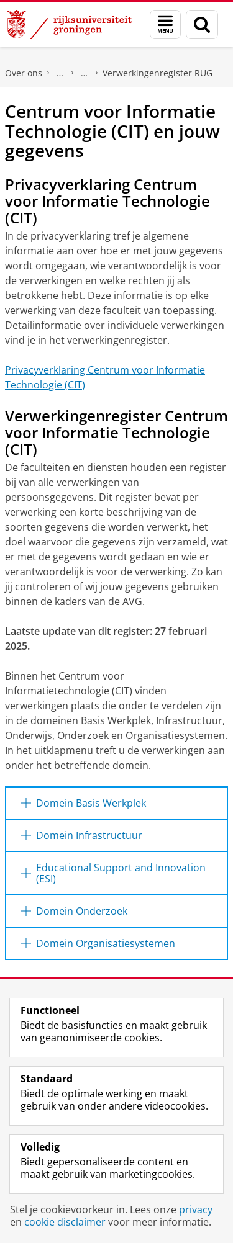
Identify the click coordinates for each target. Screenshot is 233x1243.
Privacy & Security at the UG (84, 73)
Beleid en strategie (60, 73)
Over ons (23, 73)
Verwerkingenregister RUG (157, 73)
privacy (195, 1209)
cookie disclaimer (65, 1222)
